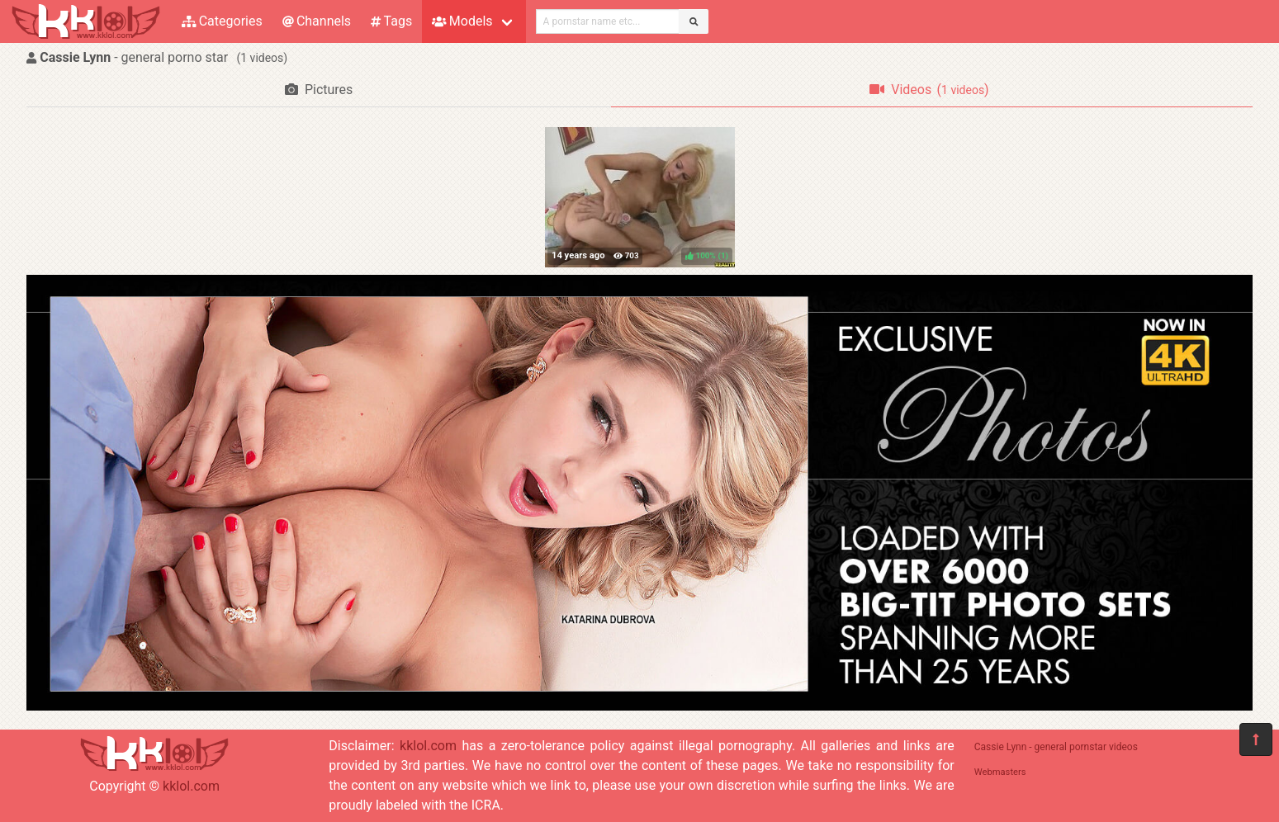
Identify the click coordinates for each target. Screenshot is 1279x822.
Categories (222, 21)
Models (462, 21)
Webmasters (1000, 772)
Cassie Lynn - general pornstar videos (1056, 747)
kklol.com (191, 786)
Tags (391, 21)
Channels (316, 21)
